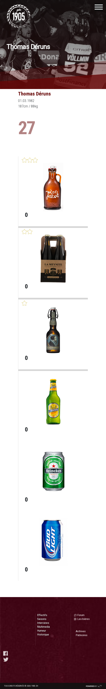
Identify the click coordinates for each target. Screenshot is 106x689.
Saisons (41, 619)
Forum (80, 615)
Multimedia (43, 626)
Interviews (43, 622)
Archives (81, 631)
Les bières (83, 619)
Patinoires (81, 635)
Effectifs (42, 615)
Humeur (41, 630)
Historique (43, 634)
